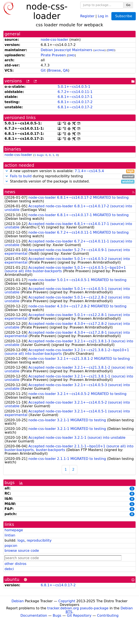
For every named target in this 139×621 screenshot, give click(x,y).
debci (9, 569)
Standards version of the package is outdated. (69, 181)
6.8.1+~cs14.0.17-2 (75, 102)
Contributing (108, 615)
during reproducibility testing (69, 176)
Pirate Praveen (53, 55)
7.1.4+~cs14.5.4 (89, 171)
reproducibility (39, 540)
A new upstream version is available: (69, 171)
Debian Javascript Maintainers (66, 50)
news (10, 191)
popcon (11, 546)
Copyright (66, 601)
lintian (10, 535)
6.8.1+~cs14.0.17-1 (75, 97)
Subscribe (123, 16)
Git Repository (79, 615)
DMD (111, 50)
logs (21, 540)
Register (87, 16)
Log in (103, 16)
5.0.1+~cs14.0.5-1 (74, 87)
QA (65, 70)
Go (128, 5)
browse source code (22, 551)
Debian (17, 601)
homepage (14, 530)
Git (43, 70)
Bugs (57, 615)
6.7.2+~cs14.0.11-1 (75, 92)
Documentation (34, 615)
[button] (7, 171)
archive (100, 50)
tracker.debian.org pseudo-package (77, 608)
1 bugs (39, 155)
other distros (15, 564)
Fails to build (21, 176)
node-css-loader (54, 40)
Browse (54, 70)
